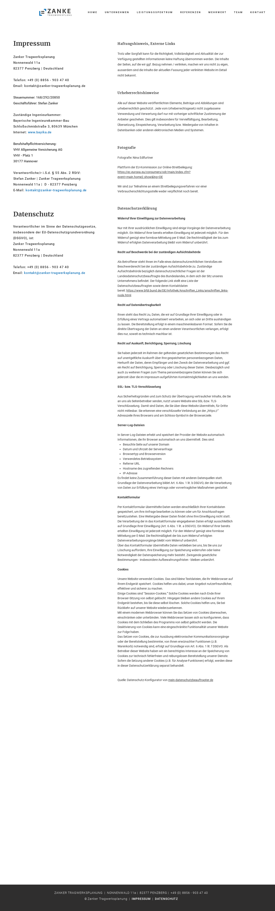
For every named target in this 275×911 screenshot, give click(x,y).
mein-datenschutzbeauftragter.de (190, 680)
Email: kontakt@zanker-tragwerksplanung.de (49, 86)
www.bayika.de (40, 132)
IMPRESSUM (141, 898)
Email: (49, 273)
